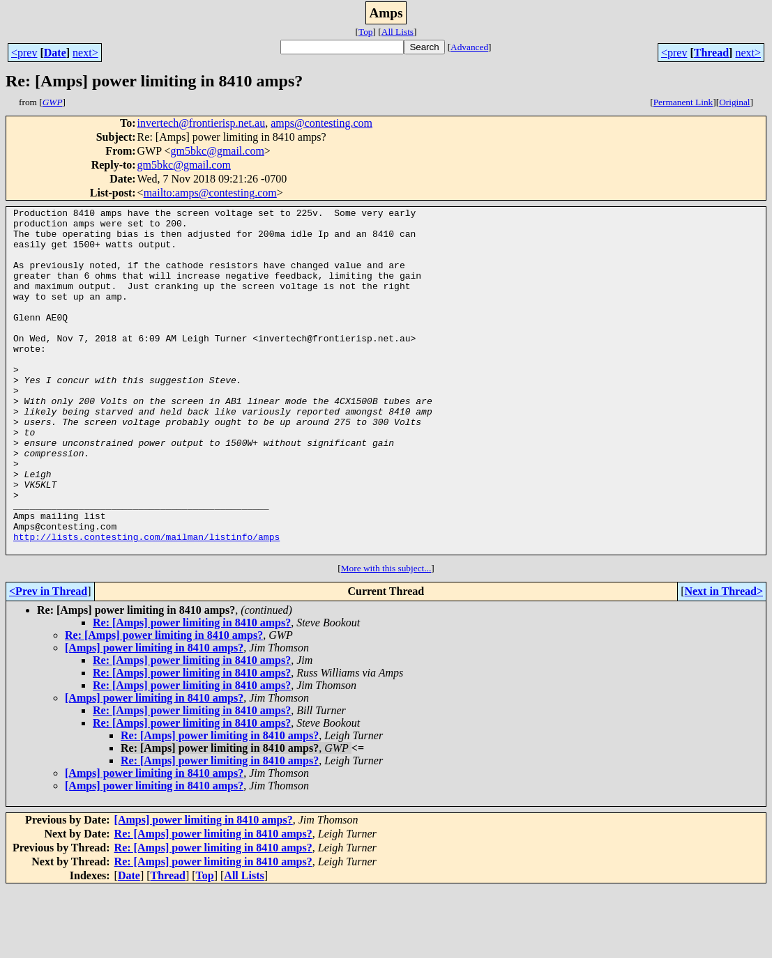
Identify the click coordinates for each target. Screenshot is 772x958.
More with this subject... (386, 637)
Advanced (469, 47)
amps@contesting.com (321, 123)
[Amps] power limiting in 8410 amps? (154, 717)
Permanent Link (683, 102)
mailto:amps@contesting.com (210, 193)
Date (55, 53)
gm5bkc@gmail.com (217, 151)
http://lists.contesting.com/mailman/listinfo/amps (146, 603)
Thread (711, 53)
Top (365, 31)
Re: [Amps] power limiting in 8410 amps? (192, 691)
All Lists (397, 31)
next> (85, 53)
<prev (24, 53)
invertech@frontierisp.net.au (201, 123)
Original (734, 102)
